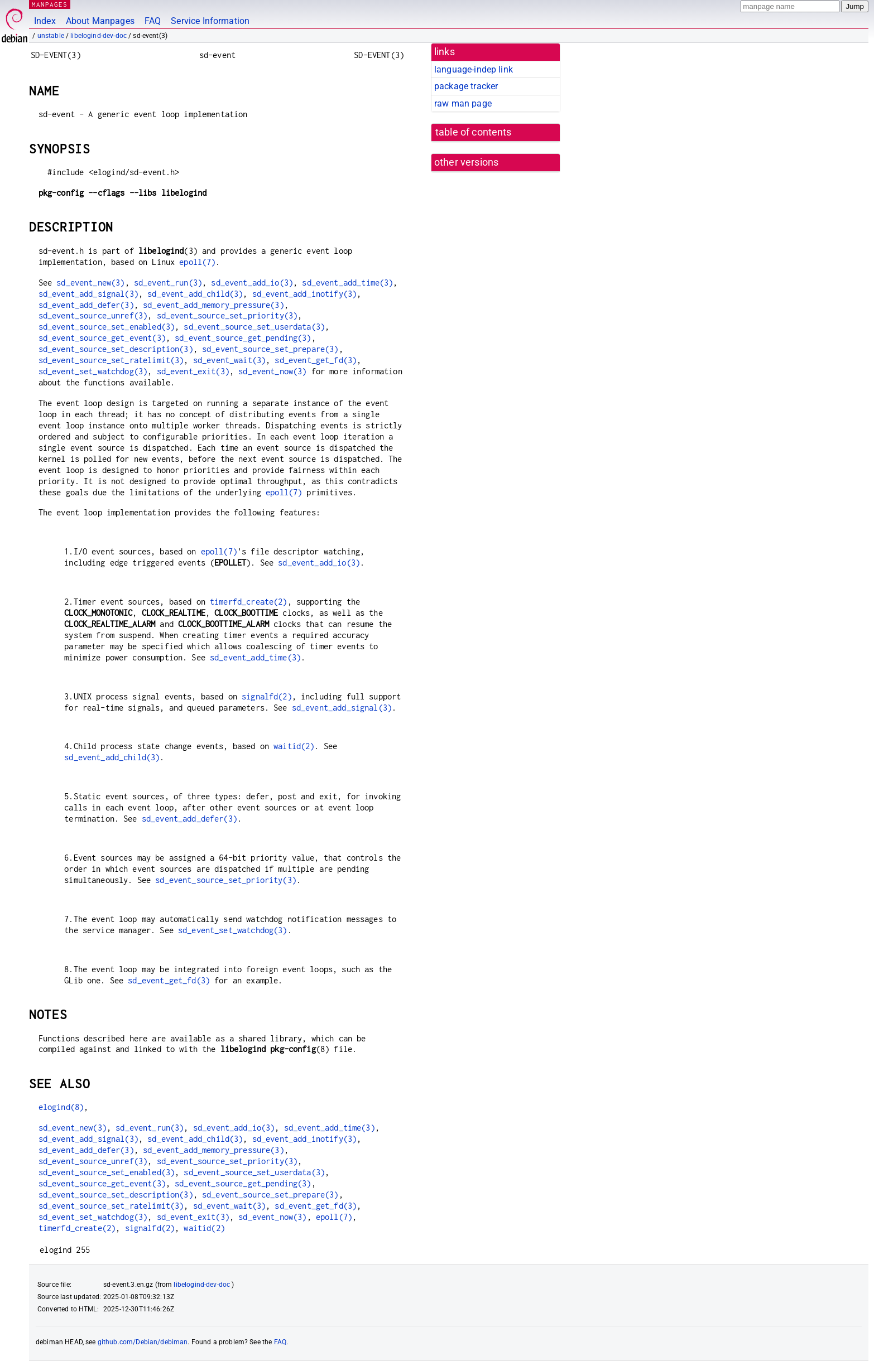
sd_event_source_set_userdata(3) (254, 326)
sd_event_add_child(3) (195, 293)
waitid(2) (293, 746)
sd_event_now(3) (272, 371)
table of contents (473, 132)
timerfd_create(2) (248, 601)
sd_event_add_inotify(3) (304, 293)
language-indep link (473, 69)
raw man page (463, 103)
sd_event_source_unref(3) (93, 315)
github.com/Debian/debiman (143, 1342)
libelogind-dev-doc (98, 36)
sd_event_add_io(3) (252, 282)
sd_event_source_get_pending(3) (243, 337)
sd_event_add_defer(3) (86, 305)
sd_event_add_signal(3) (88, 293)
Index (45, 21)
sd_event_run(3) (168, 282)
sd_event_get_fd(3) (316, 360)
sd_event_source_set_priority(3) (227, 315)
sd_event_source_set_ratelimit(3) (111, 360)
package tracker (466, 86)
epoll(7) (197, 262)
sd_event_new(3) (90, 282)
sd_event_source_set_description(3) (116, 349)
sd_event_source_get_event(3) (102, 337)
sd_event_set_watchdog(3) (93, 371)
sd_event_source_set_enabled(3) (107, 326)
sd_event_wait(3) (229, 360)
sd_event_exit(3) (193, 371)
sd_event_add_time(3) (347, 282)
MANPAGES (50, 4)
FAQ (153, 21)
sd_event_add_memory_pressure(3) (213, 305)
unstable (50, 36)
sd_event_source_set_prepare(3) (270, 349)
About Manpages (100, 21)
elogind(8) (61, 1107)
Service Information (210, 21)
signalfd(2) (267, 696)
